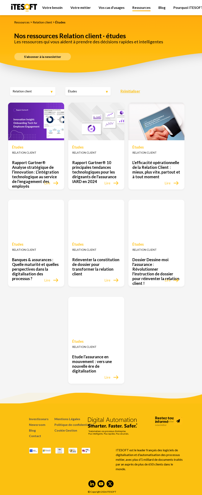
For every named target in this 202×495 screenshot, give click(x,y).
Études (60, 22)
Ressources (22, 22)
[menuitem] (52, 7)
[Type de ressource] (88, 91)
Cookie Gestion (65, 430)
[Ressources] (141, 7)
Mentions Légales (67, 419)
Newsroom (37, 424)
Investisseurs (39, 419)
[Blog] (162, 7)
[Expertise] (32, 91)
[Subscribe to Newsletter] (178, 421)
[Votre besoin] (52, 7)
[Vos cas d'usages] (111, 7)
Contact (35, 436)
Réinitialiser (130, 91)
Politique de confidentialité (74, 424)
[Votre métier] (80, 7)
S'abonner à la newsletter (42, 57)
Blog (32, 430)
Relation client (42, 22)
